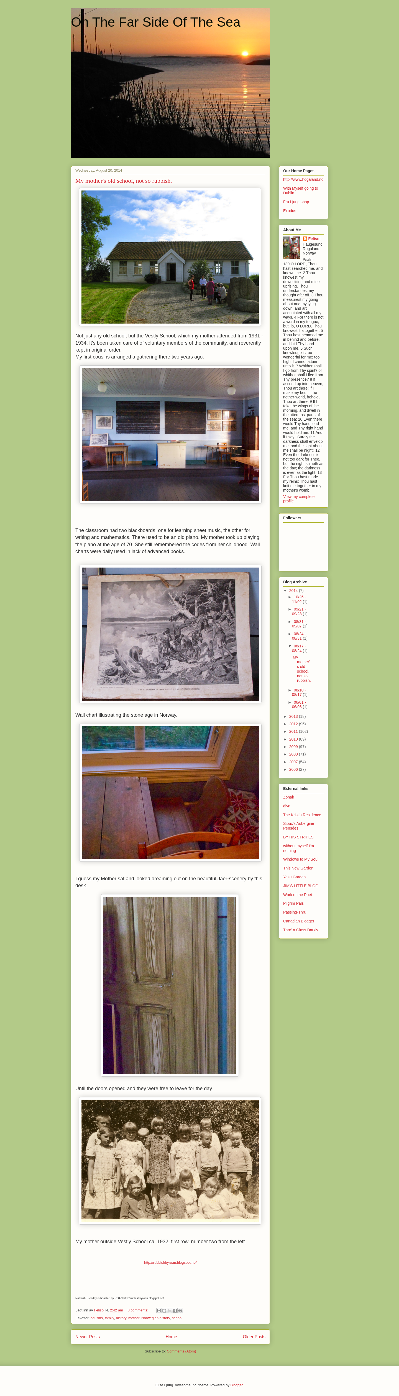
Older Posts (254, 1336)
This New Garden (298, 868)
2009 (294, 746)
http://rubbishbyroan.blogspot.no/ (170, 1262)
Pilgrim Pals (293, 903)
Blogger (237, 1385)
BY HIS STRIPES (298, 837)
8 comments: (138, 1310)
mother (133, 1318)
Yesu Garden (294, 877)
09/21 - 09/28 (299, 611)
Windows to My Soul (300, 859)
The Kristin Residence (302, 815)
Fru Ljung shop (296, 202)
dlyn (286, 806)
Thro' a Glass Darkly (300, 930)
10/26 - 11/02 (299, 599)
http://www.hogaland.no (303, 179)
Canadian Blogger (298, 921)
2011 (294, 731)
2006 (294, 769)
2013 (294, 716)
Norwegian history (155, 1318)
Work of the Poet (297, 894)
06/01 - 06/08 (299, 704)
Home (171, 1336)
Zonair (288, 797)
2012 (294, 724)
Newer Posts (87, 1336)
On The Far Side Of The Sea (156, 22)
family (109, 1318)
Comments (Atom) (181, 1351)
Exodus (289, 210)
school (177, 1318)
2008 (294, 754)
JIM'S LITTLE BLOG (300, 886)
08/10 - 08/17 (299, 692)
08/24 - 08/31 (299, 636)
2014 (294, 590)
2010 (294, 739)
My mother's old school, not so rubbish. (123, 180)
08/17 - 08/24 (299, 648)
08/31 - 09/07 (299, 624)
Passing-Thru (294, 912)
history (121, 1318)
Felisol (314, 239)
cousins (97, 1318)
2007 (294, 762)
